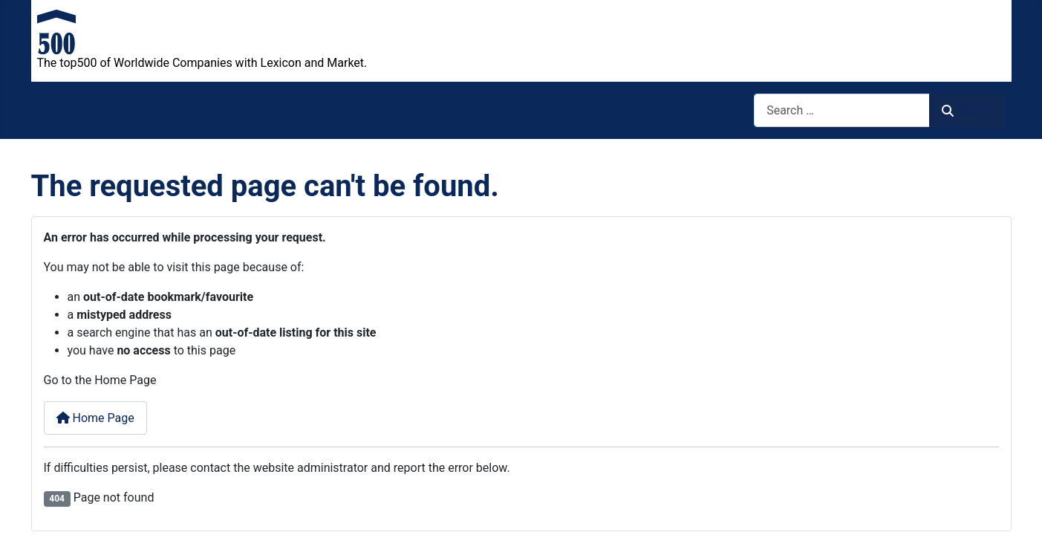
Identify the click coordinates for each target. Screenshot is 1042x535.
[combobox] (842, 110)
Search (967, 110)
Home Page (95, 418)
